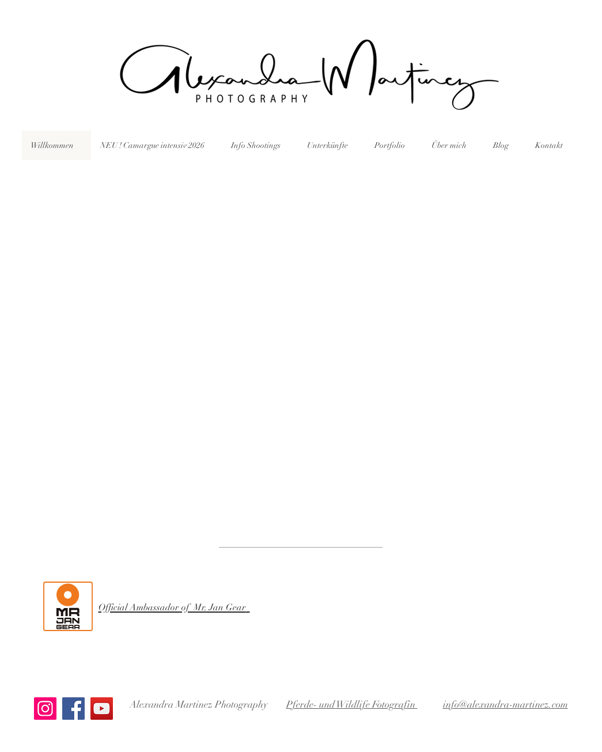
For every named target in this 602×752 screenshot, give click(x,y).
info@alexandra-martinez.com (505, 704)
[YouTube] (101, 708)
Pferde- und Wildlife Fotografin (352, 704)
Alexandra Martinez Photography (198, 704)
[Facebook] (73, 708)
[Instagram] (45, 708)
